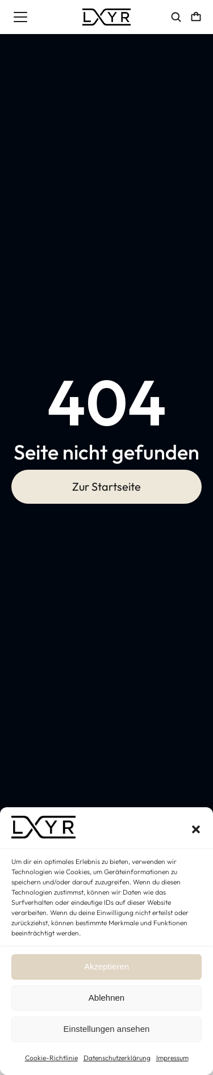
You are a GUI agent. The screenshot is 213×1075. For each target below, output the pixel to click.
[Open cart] (196, 17)
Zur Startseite (106, 486)
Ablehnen (106, 997)
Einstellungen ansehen (107, 1029)
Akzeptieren (106, 966)
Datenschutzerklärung (117, 1057)
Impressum (172, 1057)
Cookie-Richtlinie (51, 1057)
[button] (196, 829)
